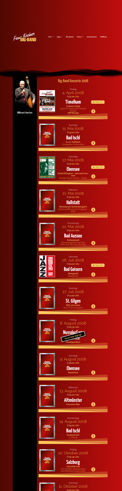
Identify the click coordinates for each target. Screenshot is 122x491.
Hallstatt (73, 202)
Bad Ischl (73, 137)
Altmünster (73, 400)
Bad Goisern (73, 269)
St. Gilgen (73, 301)
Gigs (59, 36)
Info (50, 36)
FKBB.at (103, 37)
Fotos (80, 36)
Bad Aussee (73, 236)
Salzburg (73, 462)
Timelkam (73, 102)
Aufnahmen (92, 37)
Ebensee (73, 169)
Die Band (69, 37)
